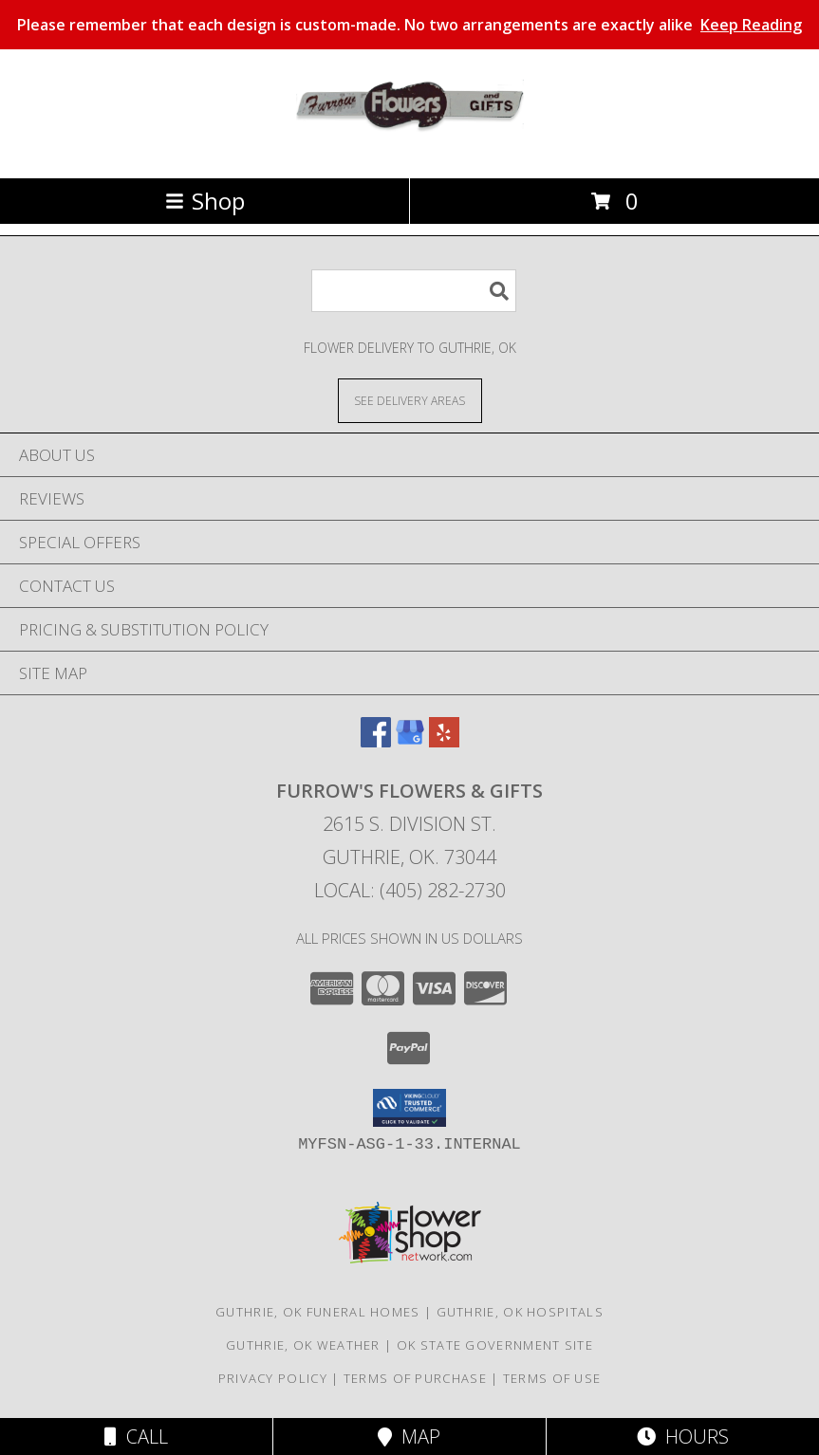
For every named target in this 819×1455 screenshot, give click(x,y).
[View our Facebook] (376, 741)
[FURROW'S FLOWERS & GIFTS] (410, 150)
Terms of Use (552, 1378)
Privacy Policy (272, 1378)
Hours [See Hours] (683, 1436)
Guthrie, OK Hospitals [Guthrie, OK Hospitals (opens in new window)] (520, 1311)
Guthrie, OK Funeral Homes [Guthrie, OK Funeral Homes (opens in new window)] (317, 1311)
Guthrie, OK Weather (303, 1345)
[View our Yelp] (444, 741)
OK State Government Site (495, 1345)
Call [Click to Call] (136, 1436)
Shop (205, 200)
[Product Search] (413, 290)
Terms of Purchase (415, 1378)
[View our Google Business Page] (410, 741)
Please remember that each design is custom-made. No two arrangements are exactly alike (409, 24)
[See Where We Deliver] (410, 400)
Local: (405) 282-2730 (410, 890)
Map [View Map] (409, 1436)
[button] (409, 1108)
